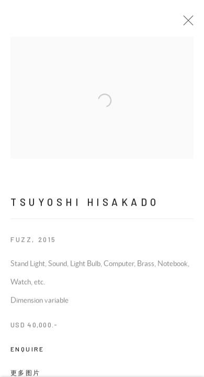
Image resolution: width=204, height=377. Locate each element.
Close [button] (190, 23)
